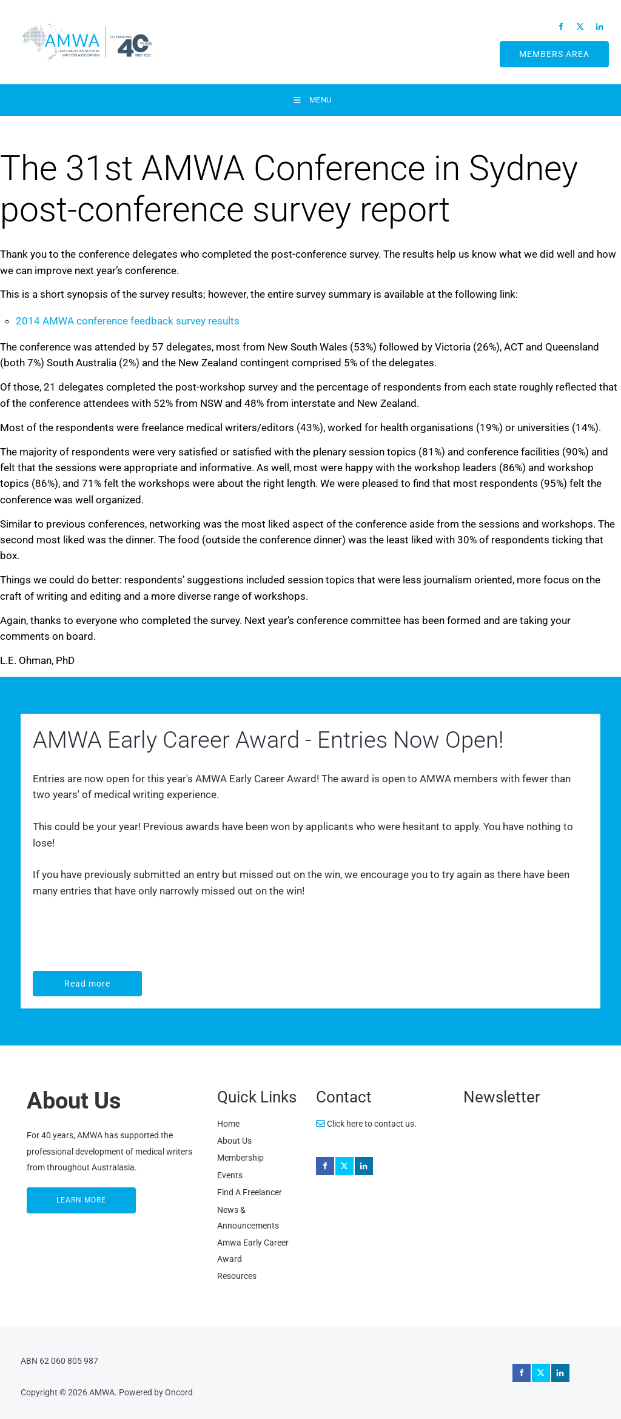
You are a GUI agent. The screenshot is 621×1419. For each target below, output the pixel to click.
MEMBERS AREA (540, 49)
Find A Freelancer (249, 1192)
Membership (240, 1157)
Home (228, 1124)
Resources (237, 1276)
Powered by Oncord (156, 1392)
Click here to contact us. (366, 1124)
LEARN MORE (53, 1195)
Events (230, 1175)
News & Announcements (248, 1217)
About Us (234, 1141)
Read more (57, 979)
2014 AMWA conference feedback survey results (128, 321)
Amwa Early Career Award (253, 1250)
